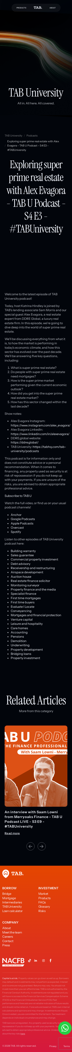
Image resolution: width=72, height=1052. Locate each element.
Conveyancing (21, 611)
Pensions (17, 636)
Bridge (6, 894)
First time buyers (23, 602)
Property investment (25, 658)
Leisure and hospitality (27, 624)
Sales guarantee (22, 555)
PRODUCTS (21, 8)
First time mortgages (26, 598)
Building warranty (23, 551)
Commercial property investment (34, 559)
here (23, 1033)
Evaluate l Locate (22, 607)
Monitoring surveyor (25, 585)
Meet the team (12, 932)
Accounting (19, 632)
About (6, 928)
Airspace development (27, 572)
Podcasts (32, 135)
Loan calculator (12, 911)
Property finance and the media (33, 589)
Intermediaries (12, 902)
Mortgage (9, 898)
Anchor (16, 515)
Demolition (18, 641)
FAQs (42, 902)
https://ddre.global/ (25, 442)
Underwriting (20, 645)
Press (6, 945)
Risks (42, 911)
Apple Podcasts (22, 523)
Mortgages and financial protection (36, 615)
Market (43, 894)
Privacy (52, 1046)
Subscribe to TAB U (18, 496)
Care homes (19, 628)
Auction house (21, 576)
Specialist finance (23, 594)
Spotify (16, 532)
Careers (7, 936)
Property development (27, 649)
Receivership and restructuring (33, 568)
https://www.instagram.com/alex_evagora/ (40, 425)
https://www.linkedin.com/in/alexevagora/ (40, 434)
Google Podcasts (23, 519)
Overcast (17, 527)
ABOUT (53, 8)
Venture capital (22, 619)
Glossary (44, 906)
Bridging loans (21, 654)
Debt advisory (20, 564)
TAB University (13, 135)
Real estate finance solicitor (30, 581)
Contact (7, 941)
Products (44, 898)
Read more (12, 833)
